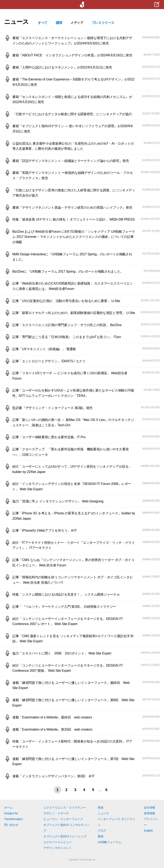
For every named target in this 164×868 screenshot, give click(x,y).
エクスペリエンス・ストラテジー (64, 807)
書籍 (100, 836)
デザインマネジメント (57, 847)
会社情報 (149, 807)
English (148, 830)
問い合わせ (11, 824)
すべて (43, 22)
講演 (59, 22)
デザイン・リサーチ (56, 813)
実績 (100, 807)
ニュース (103, 813)
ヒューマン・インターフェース (63, 819)
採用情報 (149, 813)
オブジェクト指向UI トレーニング (64, 836)
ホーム (8, 807)
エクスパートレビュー (57, 842)
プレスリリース (103, 22)
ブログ (102, 830)
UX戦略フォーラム (109, 842)
